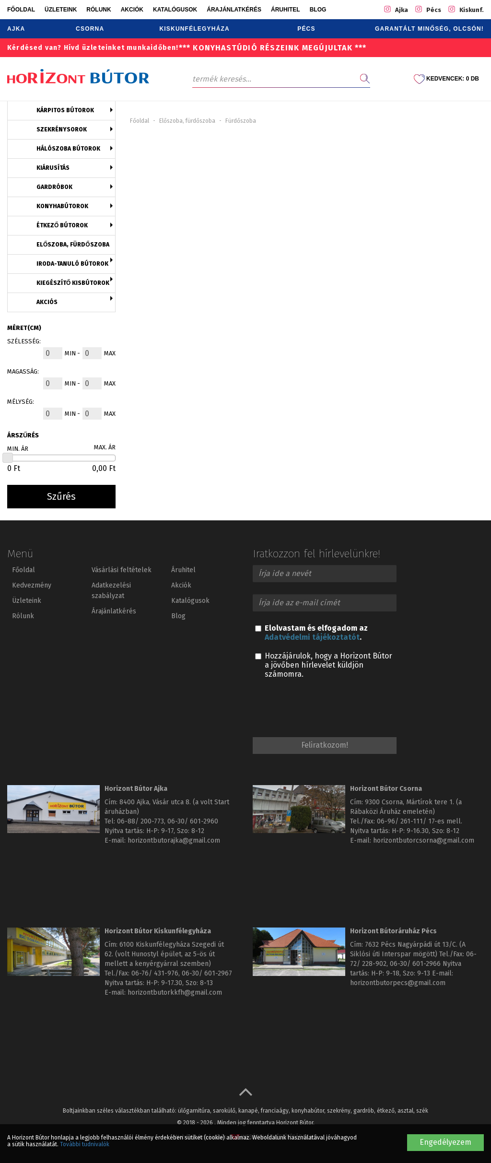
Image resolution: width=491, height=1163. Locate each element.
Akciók (132, 9)
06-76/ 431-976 (154, 973)
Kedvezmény (31, 585)
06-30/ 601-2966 (415, 964)
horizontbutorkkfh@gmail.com (175, 992)
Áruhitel (285, 9)
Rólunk (98, 9)
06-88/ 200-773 (140, 821)
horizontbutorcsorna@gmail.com (423, 840)
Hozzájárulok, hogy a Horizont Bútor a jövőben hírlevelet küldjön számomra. (323, 665)
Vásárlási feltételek (122, 570)
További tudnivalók (84, 1144)
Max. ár (105, 447)
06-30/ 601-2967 (207, 973)
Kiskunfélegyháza (194, 28)
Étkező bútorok (62, 225)
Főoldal (21, 9)
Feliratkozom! (324, 745)
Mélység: (20, 401)
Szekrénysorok (61, 129)
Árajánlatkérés (234, 9)
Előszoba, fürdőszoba (72, 244)
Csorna (90, 28)
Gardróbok (54, 187)
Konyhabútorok (62, 206)
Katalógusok (175, 9)
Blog (318, 9)
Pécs (306, 28)
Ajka (16, 28)
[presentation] (325, 709)
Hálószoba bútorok (68, 148)
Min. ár (17, 448)
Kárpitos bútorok (65, 110)
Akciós (47, 302)
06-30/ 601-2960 (192, 821)
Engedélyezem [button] (445, 1142)
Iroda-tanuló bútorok (72, 263)
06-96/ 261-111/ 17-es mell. (419, 821)
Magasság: (23, 371)
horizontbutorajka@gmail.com (174, 840)
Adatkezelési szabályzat (111, 590)
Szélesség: (24, 341)
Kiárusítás (53, 167)
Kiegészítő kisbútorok (72, 283)
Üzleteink (61, 9)
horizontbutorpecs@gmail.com (397, 983)
